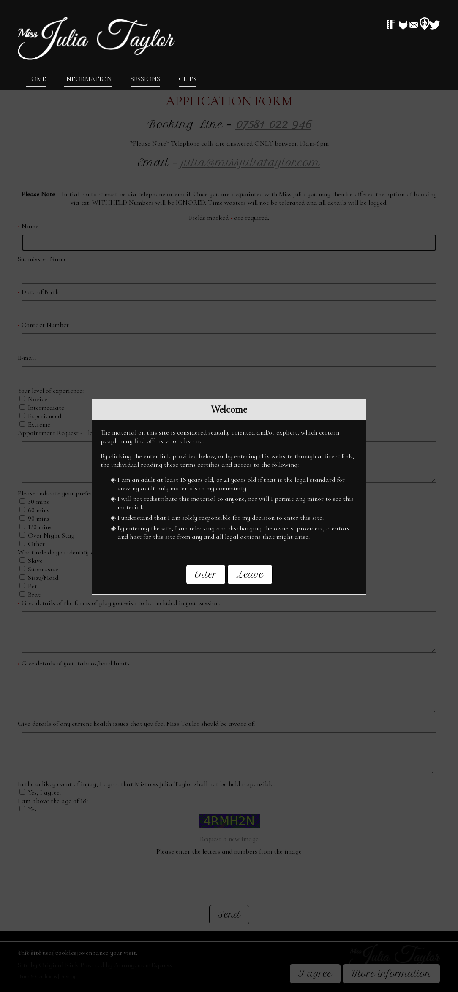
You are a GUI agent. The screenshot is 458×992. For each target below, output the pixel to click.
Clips (187, 78)
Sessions (145, 78)
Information (88, 78)
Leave (250, 574)
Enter (206, 574)
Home (36, 78)
